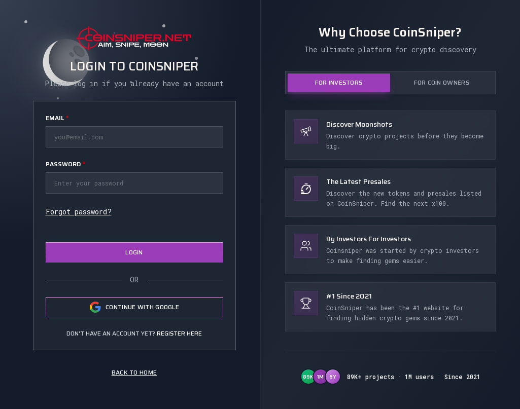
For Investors (338, 82)
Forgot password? (79, 211)
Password (65, 164)
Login (134, 252)
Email (57, 118)
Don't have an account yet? (134, 333)
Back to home (134, 372)
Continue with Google (134, 307)
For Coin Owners (441, 82)
